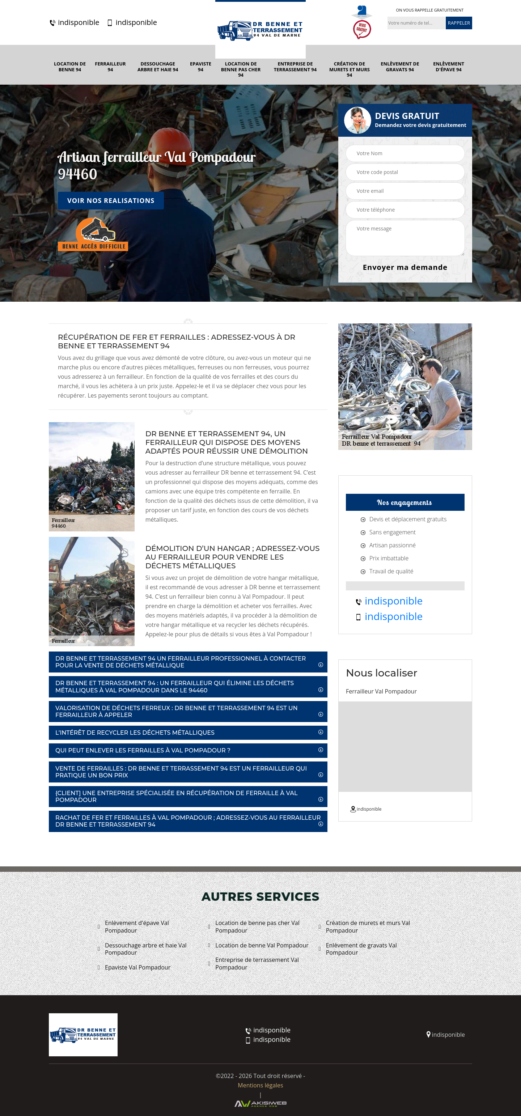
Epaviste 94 (200, 66)
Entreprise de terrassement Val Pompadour (253, 963)
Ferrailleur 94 (110, 66)
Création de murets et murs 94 (349, 69)
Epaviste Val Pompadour (134, 967)
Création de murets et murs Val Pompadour (364, 926)
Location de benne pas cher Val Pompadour (253, 926)
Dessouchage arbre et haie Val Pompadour (142, 949)
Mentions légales (260, 1085)
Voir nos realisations (110, 200)
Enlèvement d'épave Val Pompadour (133, 926)
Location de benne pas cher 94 (241, 69)
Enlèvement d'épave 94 (448, 66)
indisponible (74, 22)
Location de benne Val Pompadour (258, 945)
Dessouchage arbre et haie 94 (157, 66)
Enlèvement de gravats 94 (400, 66)
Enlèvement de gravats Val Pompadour (358, 949)
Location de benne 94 (70, 66)
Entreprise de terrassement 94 (295, 66)
